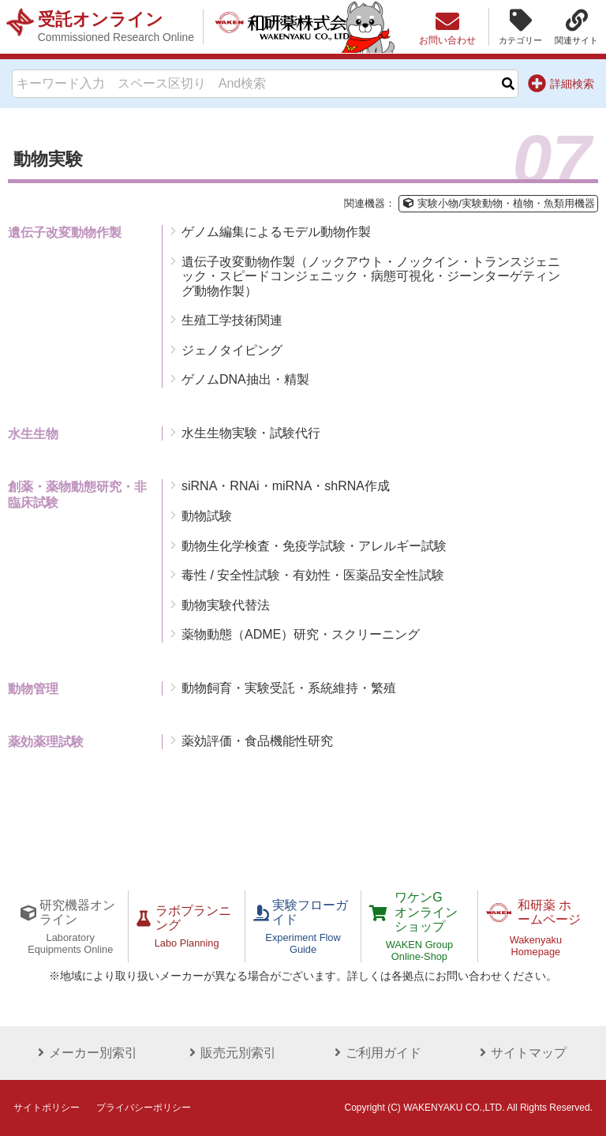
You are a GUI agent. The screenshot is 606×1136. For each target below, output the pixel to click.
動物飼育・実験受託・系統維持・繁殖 (288, 688)
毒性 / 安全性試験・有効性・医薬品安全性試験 (312, 575)
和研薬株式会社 (288, 27)
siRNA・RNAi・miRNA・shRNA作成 (285, 486)
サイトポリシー (46, 1107)
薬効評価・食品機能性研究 (257, 741)
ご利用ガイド (375, 1052)
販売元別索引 (230, 1052)
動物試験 (206, 516)
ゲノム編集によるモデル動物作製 (276, 231)
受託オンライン (116, 26)
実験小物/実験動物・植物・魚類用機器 (498, 203)
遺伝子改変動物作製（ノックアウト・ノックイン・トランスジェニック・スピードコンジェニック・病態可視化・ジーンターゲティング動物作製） (370, 276)
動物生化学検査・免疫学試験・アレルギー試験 (314, 546)
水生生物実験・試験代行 (250, 433)
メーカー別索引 (85, 1052)
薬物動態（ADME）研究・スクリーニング (300, 634)
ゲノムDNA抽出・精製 (245, 379)
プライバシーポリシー (143, 1107)
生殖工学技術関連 (231, 320)
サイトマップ (521, 1052)
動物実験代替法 (225, 605)
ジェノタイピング (231, 350)
